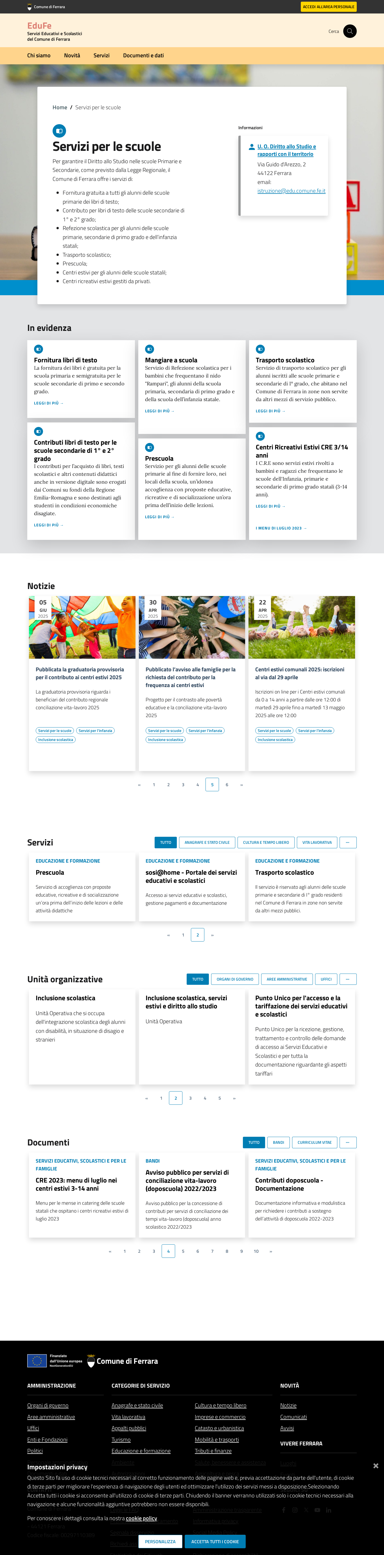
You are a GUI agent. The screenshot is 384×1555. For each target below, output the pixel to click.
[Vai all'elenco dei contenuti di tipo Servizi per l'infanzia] (95, 730)
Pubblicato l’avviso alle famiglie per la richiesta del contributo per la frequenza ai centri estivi (191, 677)
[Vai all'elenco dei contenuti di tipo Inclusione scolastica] (56, 739)
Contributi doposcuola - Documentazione (289, 1184)
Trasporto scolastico (285, 360)
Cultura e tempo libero (221, 1405)
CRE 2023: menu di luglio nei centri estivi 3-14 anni (76, 1184)
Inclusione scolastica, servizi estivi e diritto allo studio (186, 1002)
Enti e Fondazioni (47, 1439)
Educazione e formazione (141, 1450)
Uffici (33, 1428)
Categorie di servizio (141, 1385)
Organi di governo (48, 1405)
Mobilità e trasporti (217, 1439)
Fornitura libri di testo (65, 360)
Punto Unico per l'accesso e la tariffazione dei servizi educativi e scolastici (301, 1006)
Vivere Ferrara (301, 1443)
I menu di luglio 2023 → (281, 528)
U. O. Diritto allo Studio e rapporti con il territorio (286, 150)
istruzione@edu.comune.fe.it (291, 190)
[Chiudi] (376, 1464)
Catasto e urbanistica (219, 1428)
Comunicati (293, 1416)
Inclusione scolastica (65, 998)
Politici (35, 1450)
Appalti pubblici (129, 1428)
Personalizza (160, 1541)
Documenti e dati (143, 55)
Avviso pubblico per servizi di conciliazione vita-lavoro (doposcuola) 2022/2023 (187, 1180)
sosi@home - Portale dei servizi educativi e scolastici (191, 876)
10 (256, 1251)
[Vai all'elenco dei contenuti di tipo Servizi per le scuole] (55, 730)
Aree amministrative (51, 1416)
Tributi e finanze (213, 1450)
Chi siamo (39, 55)
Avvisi (287, 1428)
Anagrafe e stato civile (137, 1405)
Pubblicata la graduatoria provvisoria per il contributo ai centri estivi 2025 (80, 673)
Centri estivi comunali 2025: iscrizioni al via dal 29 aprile (299, 673)
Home (60, 107)
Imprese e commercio (220, 1416)
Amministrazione (51, 1385)
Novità (72, 55)
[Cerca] (350, 31)
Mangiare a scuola (171, 360)
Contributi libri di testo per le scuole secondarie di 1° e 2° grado (75, 450)
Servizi (102, 55)
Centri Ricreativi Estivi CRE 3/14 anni (302, 451)
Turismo (121, 1439)
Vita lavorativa (128, 1416)
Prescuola (159, 458)
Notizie (288, 1405)
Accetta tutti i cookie (215, 1541)
